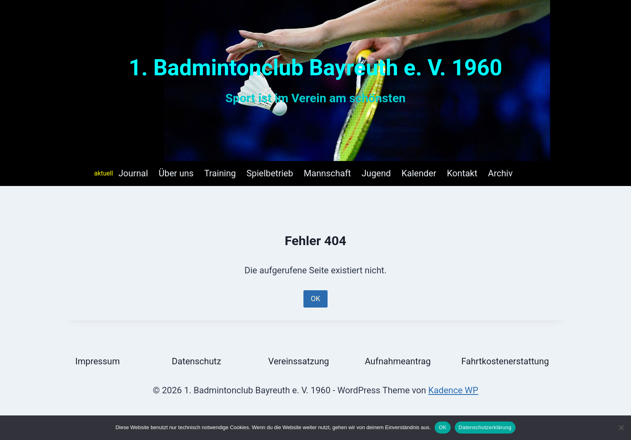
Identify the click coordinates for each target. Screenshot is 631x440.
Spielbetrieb (270, 173)
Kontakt (462, 173)
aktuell (103, 173)
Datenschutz (196, 361)
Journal (133, 173)
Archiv (500, 173)
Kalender (419, 173)
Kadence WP (453, 390)
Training (220, 173)
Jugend (376, 173)
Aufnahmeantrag (398, 361)
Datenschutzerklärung (485, 427)
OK (315, 298)
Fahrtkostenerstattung (505, 361)
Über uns (176, 173)
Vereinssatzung (298, 361)
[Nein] (621, 427)
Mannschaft (327, 173)
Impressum (97, 361)
